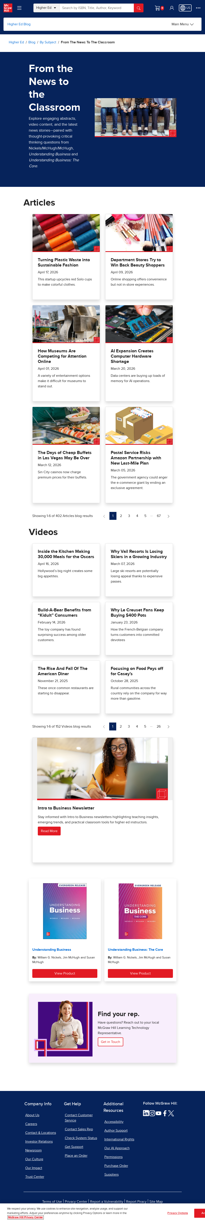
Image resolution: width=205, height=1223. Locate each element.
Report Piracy (136, 1201)
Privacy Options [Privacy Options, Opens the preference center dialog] (177, 1213)
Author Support (116, 1130)
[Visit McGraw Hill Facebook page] (165, 1113)
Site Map (156, 1201)
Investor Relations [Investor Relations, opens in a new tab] (39, 1141)
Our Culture (34, 1159)
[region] (102, 1213)
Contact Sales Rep (79, 1129)
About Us (32, 1115)
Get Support (74, 1147)
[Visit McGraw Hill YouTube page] (158, 1113)
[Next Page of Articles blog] (168, 516)
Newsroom (33, 1150)
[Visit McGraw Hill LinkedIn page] (146, 1113)
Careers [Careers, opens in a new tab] (31, 1124)
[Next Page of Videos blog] (168, 726)
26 (159, 726)
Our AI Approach (117, 1148)
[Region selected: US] (185, 7)
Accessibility (113, 1122)
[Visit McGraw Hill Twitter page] (171, 1113)
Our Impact (33, 1168)
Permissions (113, 1157)
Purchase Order (116, 1166)
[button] (171, 8)
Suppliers (111, 1174)
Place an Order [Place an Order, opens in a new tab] (76, 1155)
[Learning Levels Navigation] (19, 7)
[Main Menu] (183, 24)
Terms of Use (52, 1201)
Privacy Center (76, 1201)
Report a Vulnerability (106, 1201)
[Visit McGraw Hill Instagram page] (152, 1113)
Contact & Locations (40, 1133)
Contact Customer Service (79, 1117)
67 (160, 515)
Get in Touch (110, 1042)
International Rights (119, 1139)
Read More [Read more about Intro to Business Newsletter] (49, 831)
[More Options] (198, 8)
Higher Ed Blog (19, 24)
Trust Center (34, 1177)
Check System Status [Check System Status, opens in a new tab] (81, 1138)
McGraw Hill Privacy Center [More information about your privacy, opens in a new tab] (25, 1217)
